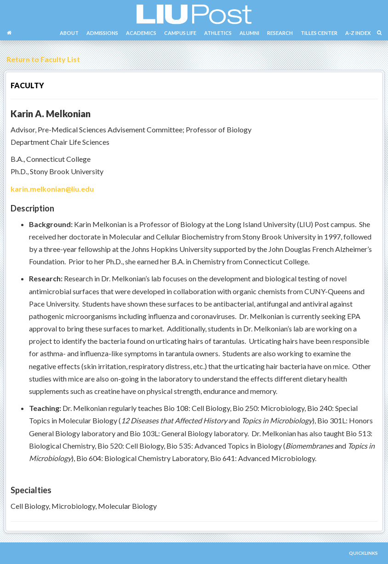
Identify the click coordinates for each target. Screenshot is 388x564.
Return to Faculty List (42, 59)
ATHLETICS (218, 33)
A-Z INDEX (358, 33)
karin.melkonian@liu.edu (52, 188)
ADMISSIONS (102, 33)
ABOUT (69, 33)
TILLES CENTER (319, 33)
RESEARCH (280, 33)
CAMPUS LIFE (180, 33)
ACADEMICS (141, 33)
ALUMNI (249, 33)
